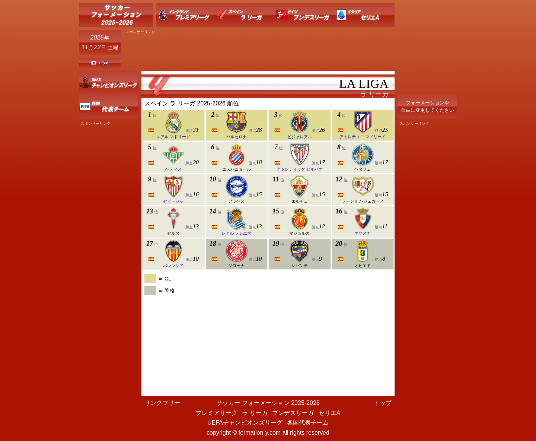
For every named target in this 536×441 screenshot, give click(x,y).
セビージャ (173, 201)
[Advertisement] (259, 51)
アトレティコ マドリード (362, 136)
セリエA (330, 413)
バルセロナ (236, 136)
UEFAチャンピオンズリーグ (245, 422)
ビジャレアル (299, 136)
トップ (383, 403)
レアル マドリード (173, 136)
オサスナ (362, 233)
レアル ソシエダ (236, 233)
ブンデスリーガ (293, 413)
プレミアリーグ (216, 413)
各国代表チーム (308, 422)
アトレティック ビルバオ (300, 169)
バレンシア (173, 265)
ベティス (173, 169)
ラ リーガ (254, 413)
